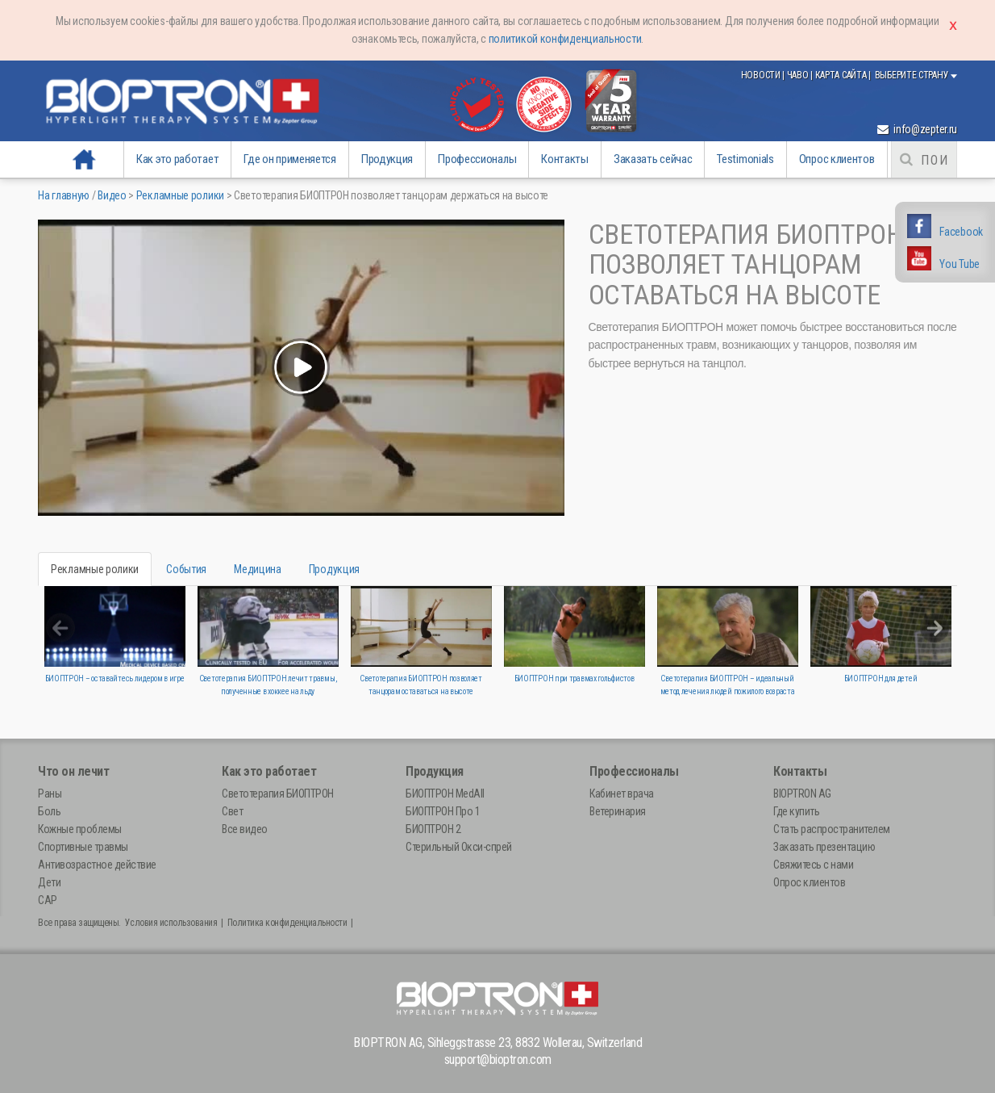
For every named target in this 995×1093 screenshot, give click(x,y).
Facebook (961, 231)
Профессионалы (477, 159)
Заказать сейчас (653, 159)
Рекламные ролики (180, 195)
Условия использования (171, 922)
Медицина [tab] (257, 569)
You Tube (959, 264)
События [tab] (186, 569)
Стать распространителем (831, 829)
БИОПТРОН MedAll (445, 793)
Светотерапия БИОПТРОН (278, 793)
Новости (762, 75)
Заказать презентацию (824, 846)
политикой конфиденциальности (565, 38)
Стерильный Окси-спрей (459, 846)
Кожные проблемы (80, 829)
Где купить (796, 811)
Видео (112, 195)
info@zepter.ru (917, 129)
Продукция (387, 159)
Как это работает (177, 159)
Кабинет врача (621, 793)
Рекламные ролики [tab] (95, 569)
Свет (232, 811)
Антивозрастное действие (97, 864)
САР (47, 900)
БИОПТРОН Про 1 (443, 811)
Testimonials (745, 159)
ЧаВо (799, 75)
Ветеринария (617, 811)
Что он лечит (73, 771)
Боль (49, 811)
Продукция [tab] (334, 569)
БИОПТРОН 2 (433, 829)
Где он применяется (290, 159)
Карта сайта (841, 75)
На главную (84, 159)
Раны (49, 793)
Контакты (565, 159)
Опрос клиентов (837, 159)
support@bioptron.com (498, 1059)
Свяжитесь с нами (813, 864)
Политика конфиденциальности (287, 922)
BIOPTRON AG (802, 793)
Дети (49, 882)
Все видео (245, 829)
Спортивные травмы (83, 846)
